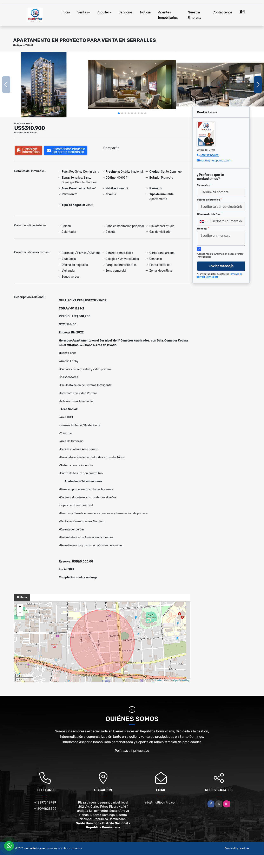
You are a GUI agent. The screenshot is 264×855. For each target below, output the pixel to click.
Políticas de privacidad (132, 751)
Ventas (82, 12)
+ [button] (20, 607)
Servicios (126, 12)
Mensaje (203, 228)
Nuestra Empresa (194, 15)
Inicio (66, 12)
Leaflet (158, 680)
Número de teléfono (210, 214)
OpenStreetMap (181, 680)
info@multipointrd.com (161, 802)
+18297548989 (45, 802)
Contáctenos (222, 12)
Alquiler (103, 12)
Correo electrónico (209, 199)
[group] (44, 84)
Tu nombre (204, 185)
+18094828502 (45, 809)
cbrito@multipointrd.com (215, 160)
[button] (119, 113)
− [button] (20, 613)
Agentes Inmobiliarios (168, 15)
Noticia (145, 12)
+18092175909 (209, 155)
